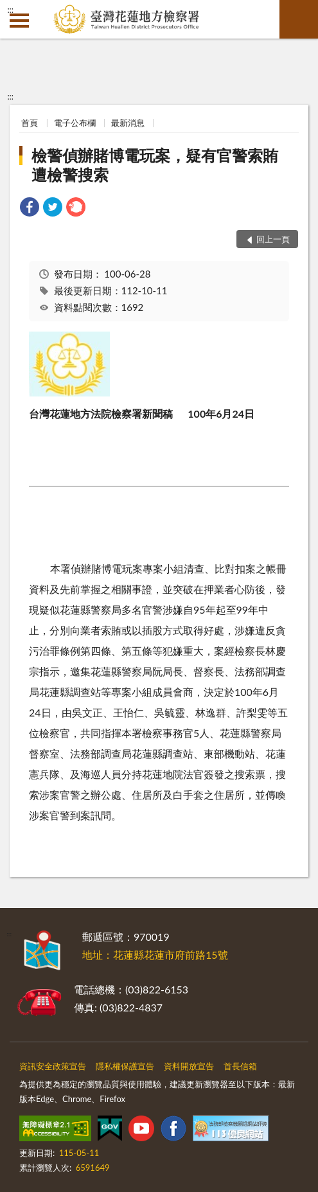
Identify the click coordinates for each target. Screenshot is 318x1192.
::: (10, 9)
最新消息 (128, 123)
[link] (29, 208)
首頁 (29, 123)
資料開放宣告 (189, 1066)
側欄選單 (19, 20)
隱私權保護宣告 (125, 1066)
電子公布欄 (75, 123)
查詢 (298, 19)
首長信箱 (240, 1066)
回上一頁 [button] (273, 239)
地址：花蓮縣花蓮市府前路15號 (155, 954)
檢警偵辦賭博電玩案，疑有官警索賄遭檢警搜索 (154, 165)
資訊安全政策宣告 (52, 1066)
